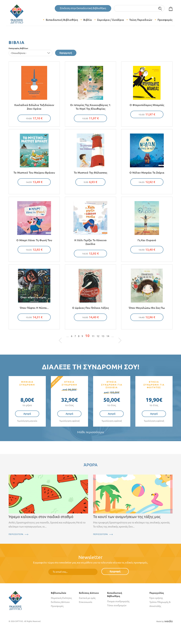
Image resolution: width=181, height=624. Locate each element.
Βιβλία (87, 19)
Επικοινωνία (85, 602)
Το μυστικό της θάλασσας (90, 172)
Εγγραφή (115, 571)
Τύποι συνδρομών (116, 605)
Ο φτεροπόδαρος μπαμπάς (147, 104)
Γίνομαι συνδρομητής (118, 601)
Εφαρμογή (65, 52)
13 (103, 336)
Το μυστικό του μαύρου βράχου (34, 172)
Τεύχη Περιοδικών (140, 19)
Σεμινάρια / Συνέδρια (110, 19)
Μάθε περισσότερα (90, 432)
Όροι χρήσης (156, 598)
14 (107, 336)
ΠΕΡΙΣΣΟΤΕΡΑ (16, 534)
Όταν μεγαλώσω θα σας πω (147, 307)
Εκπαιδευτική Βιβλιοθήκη (62, 19)
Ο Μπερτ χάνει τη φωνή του (34, 240)
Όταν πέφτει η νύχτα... (34, 307)
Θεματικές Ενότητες (61, 598)
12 (98, 336)
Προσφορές (165, 19)
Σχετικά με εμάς (87, 598)
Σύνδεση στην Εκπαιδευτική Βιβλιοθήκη (83, 8)
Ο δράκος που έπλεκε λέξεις (90, 307)
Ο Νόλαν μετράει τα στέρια (146, 172)
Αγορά (27, 413)
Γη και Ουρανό (147, 240)
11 (93, 336)
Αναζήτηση (160, 8)
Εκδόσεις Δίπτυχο (60, 602)
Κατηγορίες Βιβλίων (18, 48)
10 (87, 336)
